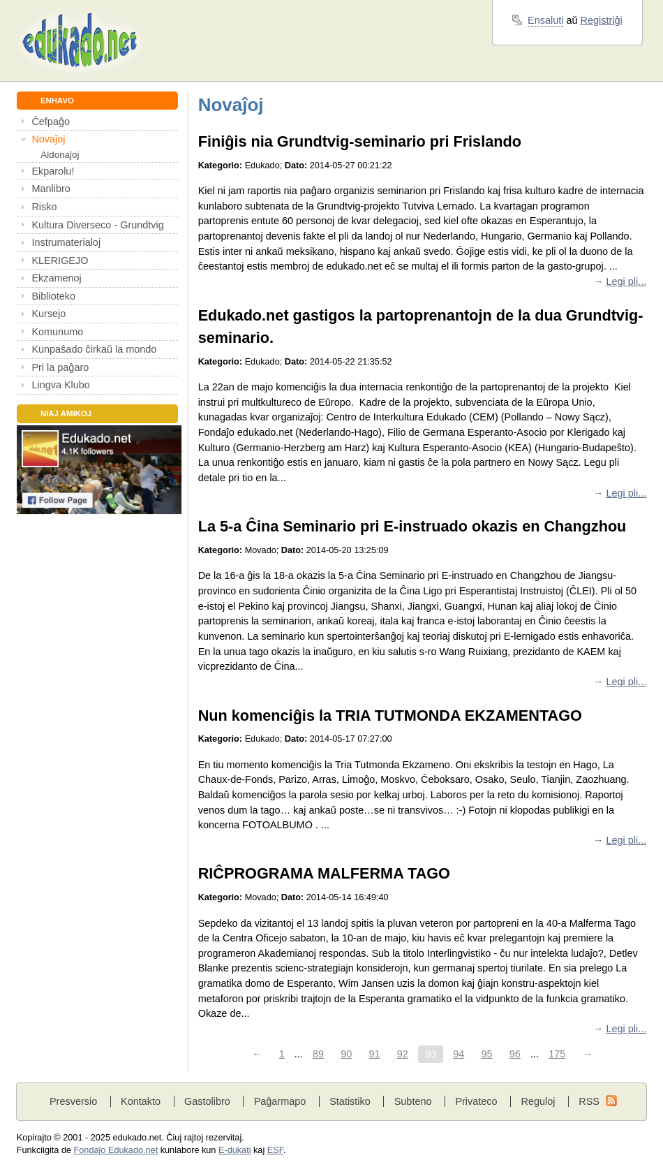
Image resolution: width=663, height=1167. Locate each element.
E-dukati (234, 1150)
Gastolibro (207, 1101)
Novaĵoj (48, 139)
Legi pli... (626, 281)
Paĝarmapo (280, 1101)
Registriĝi (602, 20)
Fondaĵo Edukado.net (116, 1150)
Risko (44, 206)
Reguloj (538, 1101)
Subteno (413, 1101)
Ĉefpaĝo (50, 121)
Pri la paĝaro (60, 367)
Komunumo (57, 331)
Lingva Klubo (60, 384)
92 (402, 1053)
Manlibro (50, 188)
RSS (589, 1101)
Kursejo (48, 313)
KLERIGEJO (59, 260)
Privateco (476, 1101)
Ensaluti (545, 20)
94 (458, 1053)
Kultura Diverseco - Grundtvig (97, 224)
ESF (275, 1150)
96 (515, 1053)
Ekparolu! (52, 171)
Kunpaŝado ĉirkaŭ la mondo (93, 349)
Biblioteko (53, 296)
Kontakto (141, 1101)
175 (557, 1053)
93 (430, 1053)
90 (346, 1053)
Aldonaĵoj (59, 154)
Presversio (73, 1101)
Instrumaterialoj (65, 242)
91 (374, 1053)
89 (318, 1053)
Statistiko (350, 1101)
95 (487, 1053)
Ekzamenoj (56, 278)
